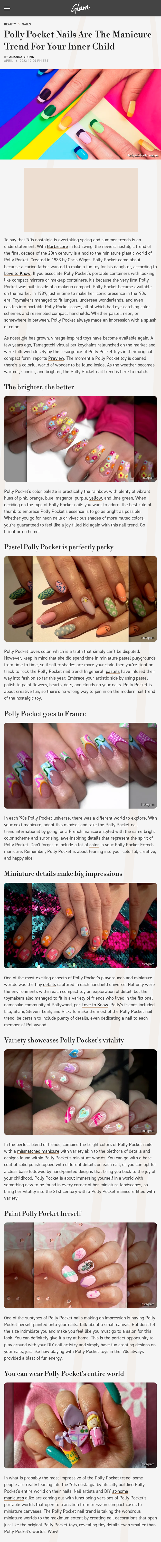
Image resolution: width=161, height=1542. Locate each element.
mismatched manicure (38, 1151)
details (49, 984)
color (94, 845)
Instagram (147, 477)
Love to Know (17, 273)
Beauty (10, 24)
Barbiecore (57, 246)
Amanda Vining (21, 57)
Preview (56, 358)
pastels (113, 671)
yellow (95, 498)
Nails (26, 24)
